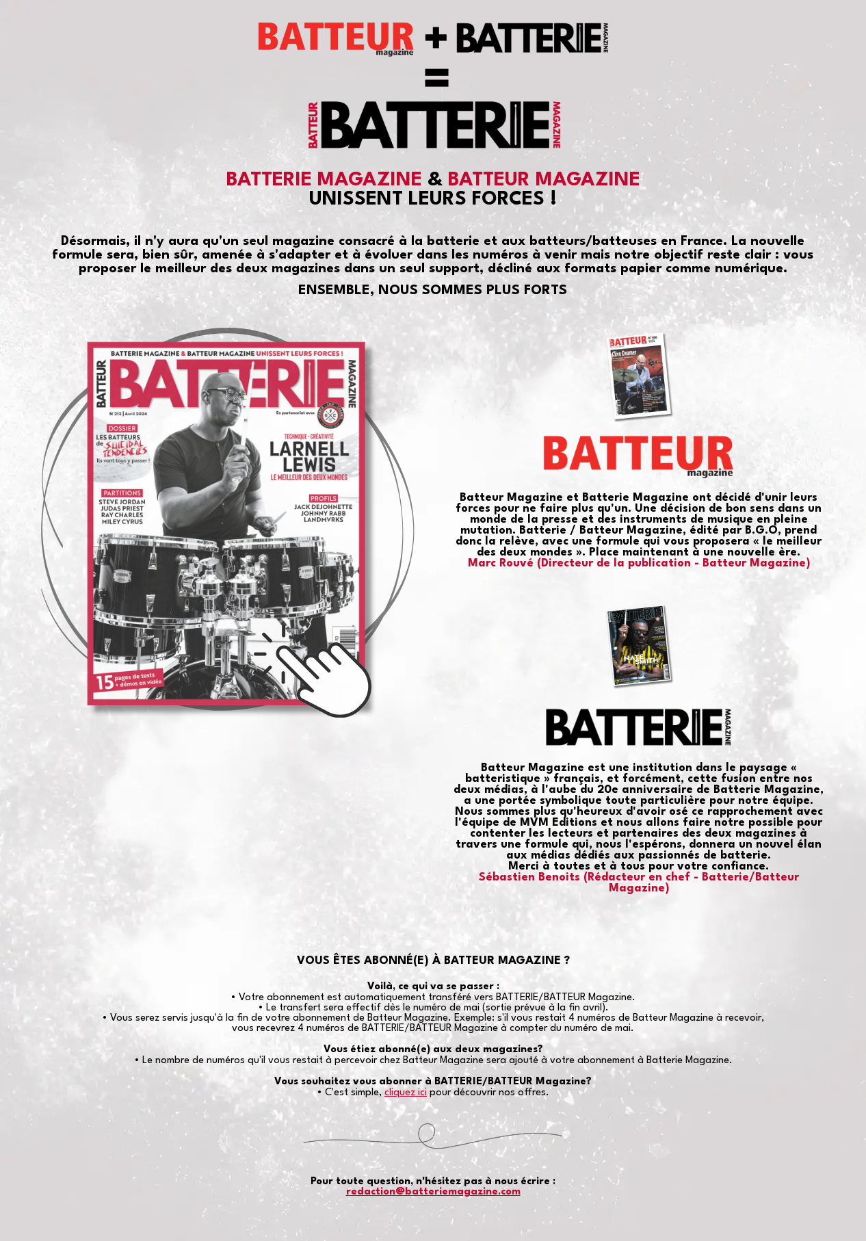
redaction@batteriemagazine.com (433, 1192)
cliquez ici (405, 1093)
